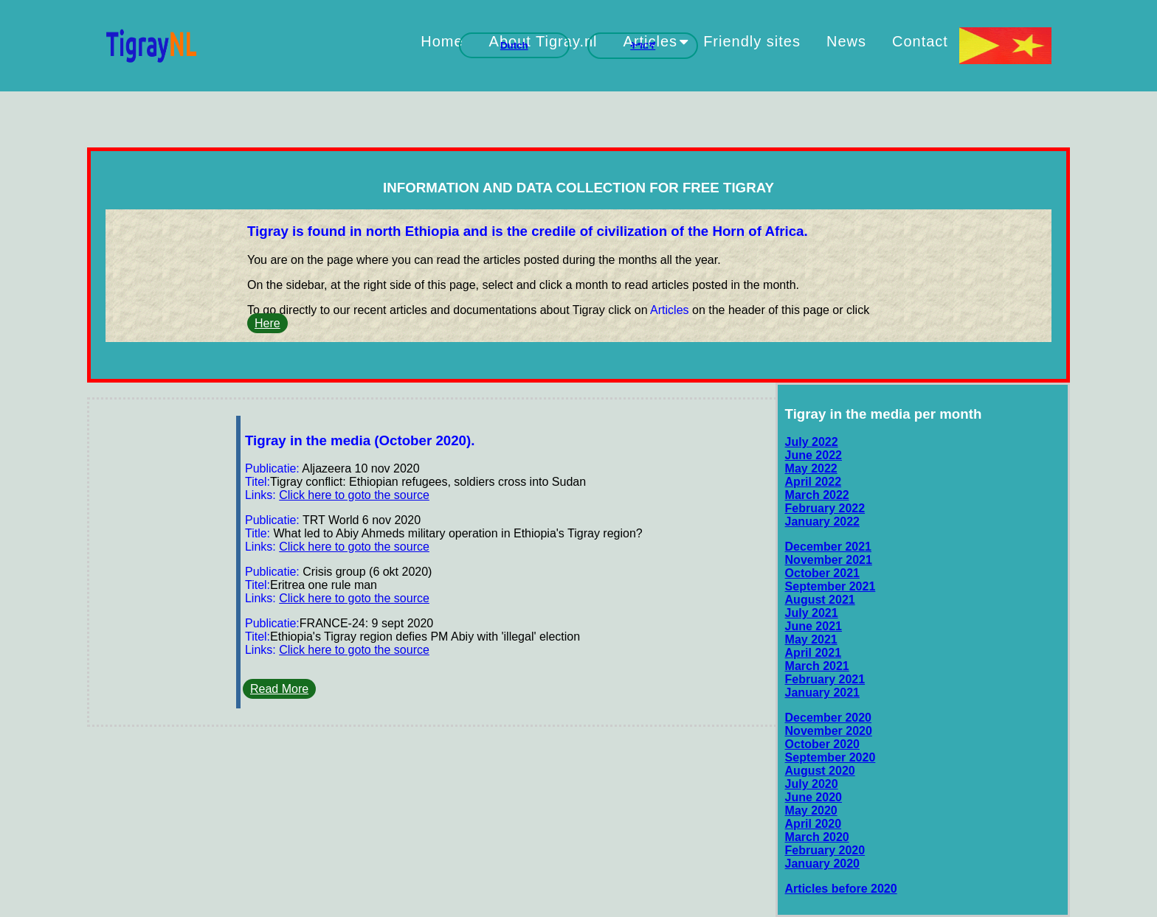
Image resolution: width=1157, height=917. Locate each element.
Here (267, 323)
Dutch (514, 45)
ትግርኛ (642, 45)
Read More (279, 689)
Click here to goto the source (354, 495)
